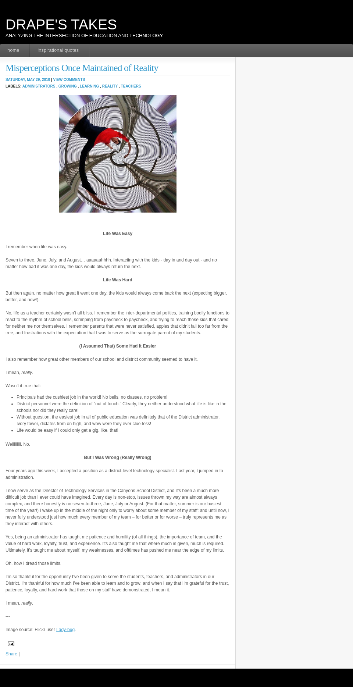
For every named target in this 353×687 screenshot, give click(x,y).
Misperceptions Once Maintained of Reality (82, 68)
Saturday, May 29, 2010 (28, 80)
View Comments (69, 80)
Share (11, 653)
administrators (39, 86)
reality (110, 86)
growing (67, 86)
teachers (131, 86)
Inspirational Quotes (58, 50)
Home (13, 50)
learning (89, 86)
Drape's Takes (61, 24)
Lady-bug (65, 629)
